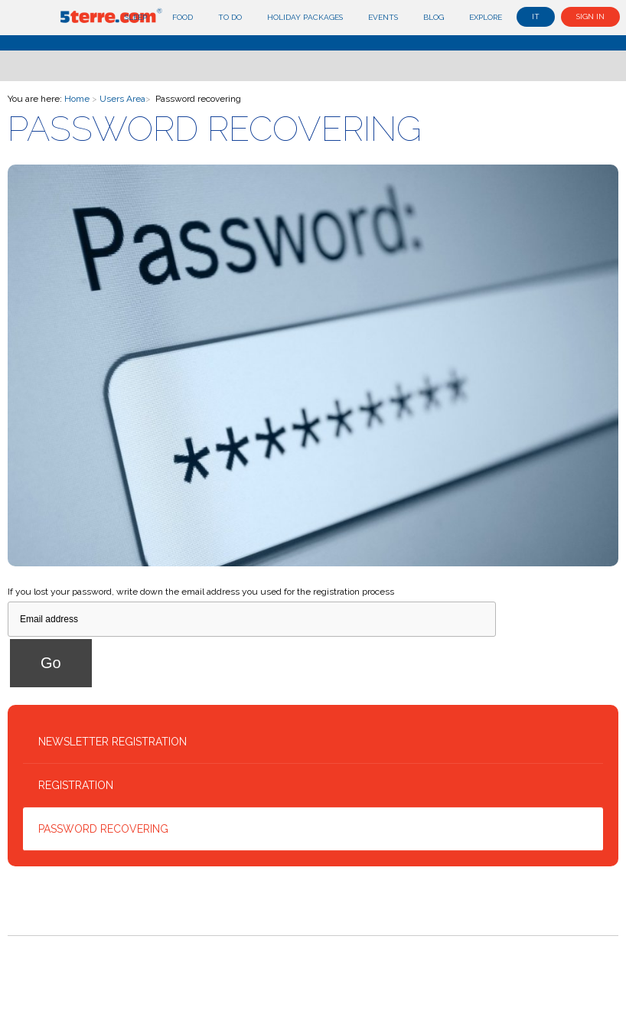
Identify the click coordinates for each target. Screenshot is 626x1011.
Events (383, 17)
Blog (433, 17)
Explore (485, 17)
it (536, 16)
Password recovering (103, 829)
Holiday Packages (305, 17)
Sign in (590, 16)
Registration (75, 785)
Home (77, 98)
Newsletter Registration (112, 741)
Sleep (136, 17)
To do (230, 17)
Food (182, 17)
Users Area (122, 98)
